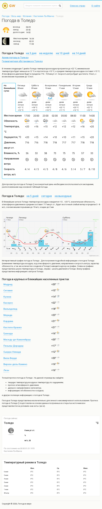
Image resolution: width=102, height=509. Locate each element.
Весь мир (16, 16)
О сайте (95, 6)
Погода (5, 16)
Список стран (77, 6)
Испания (27, 16)
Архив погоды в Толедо (15, 57)
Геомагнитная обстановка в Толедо (22, 61)
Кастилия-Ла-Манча (44, 16)
